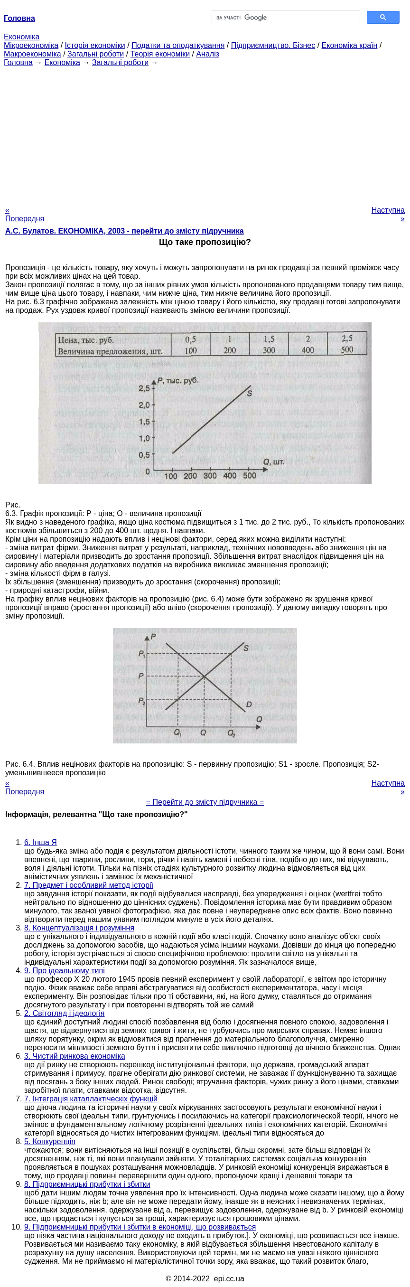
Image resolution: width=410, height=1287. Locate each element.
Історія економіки (95, 45)
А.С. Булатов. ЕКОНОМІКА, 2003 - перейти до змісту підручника (124, 231)
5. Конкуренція (49, 1141)
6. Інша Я (40, 842)
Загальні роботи (95, 54)
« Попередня (24, 214)
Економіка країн (350, 45)
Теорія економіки (160, 54)
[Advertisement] (205, 133)
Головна (18, 62)
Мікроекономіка (31, 45)
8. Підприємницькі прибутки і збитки (87, 1184)
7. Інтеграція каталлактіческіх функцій (91, 1099)
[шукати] (285, 17)
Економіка (21, 37)
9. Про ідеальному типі (64, 971)
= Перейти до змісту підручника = (205, 802)
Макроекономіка (32, 54)
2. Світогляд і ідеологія (64, 1013)
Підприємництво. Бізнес (273, 45)
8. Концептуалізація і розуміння (79, 928)
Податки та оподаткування (177, 45)
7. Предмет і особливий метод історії (88, 885)
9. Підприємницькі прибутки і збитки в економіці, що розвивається (140, 1227)
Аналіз (207, 54)
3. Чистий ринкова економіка (74, 1056)
